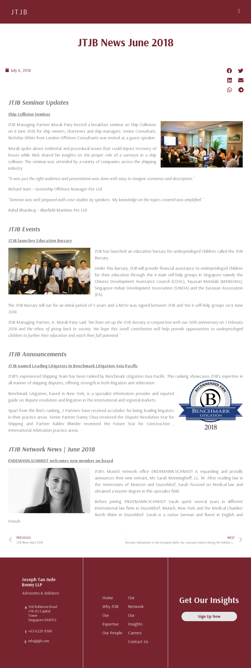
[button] (239, 11)
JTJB (19, 11)
